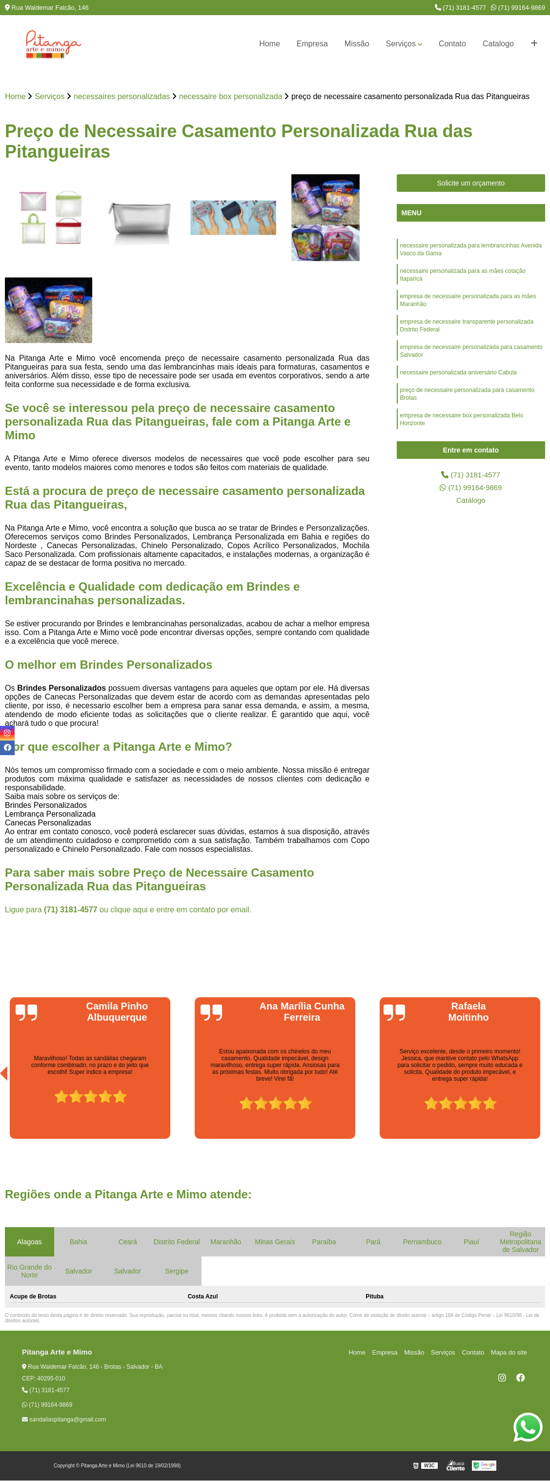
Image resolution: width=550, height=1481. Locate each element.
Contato (452, 44)
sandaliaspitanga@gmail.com (64, 1420)
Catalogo (498, 44)
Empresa (312, 44)
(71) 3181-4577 (461, 7)
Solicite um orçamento (471, 183)
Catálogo (471, 503)
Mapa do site (509, 1353)
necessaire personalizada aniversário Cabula (458, 383)
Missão (357, 44)
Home (269, 44)
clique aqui (129, 910)
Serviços (401, 44)
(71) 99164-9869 (518, 7)
